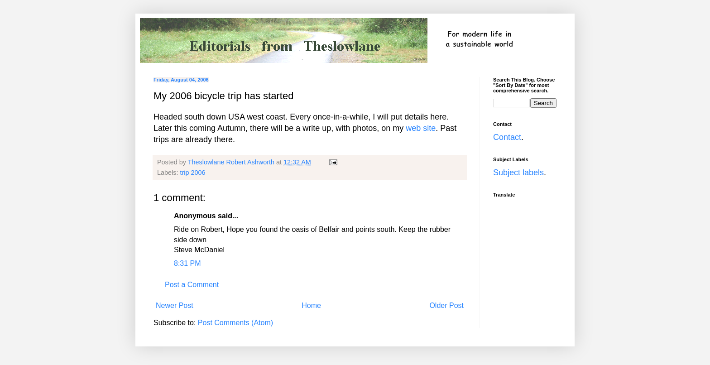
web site (421, 128)
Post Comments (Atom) (235, 323)
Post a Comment (192, 284)
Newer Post (174, 305)
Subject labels (518, 172)
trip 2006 (192, 172)
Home (311, 305)
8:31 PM (187, 263)
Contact (507, 137)
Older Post (446, 305)
